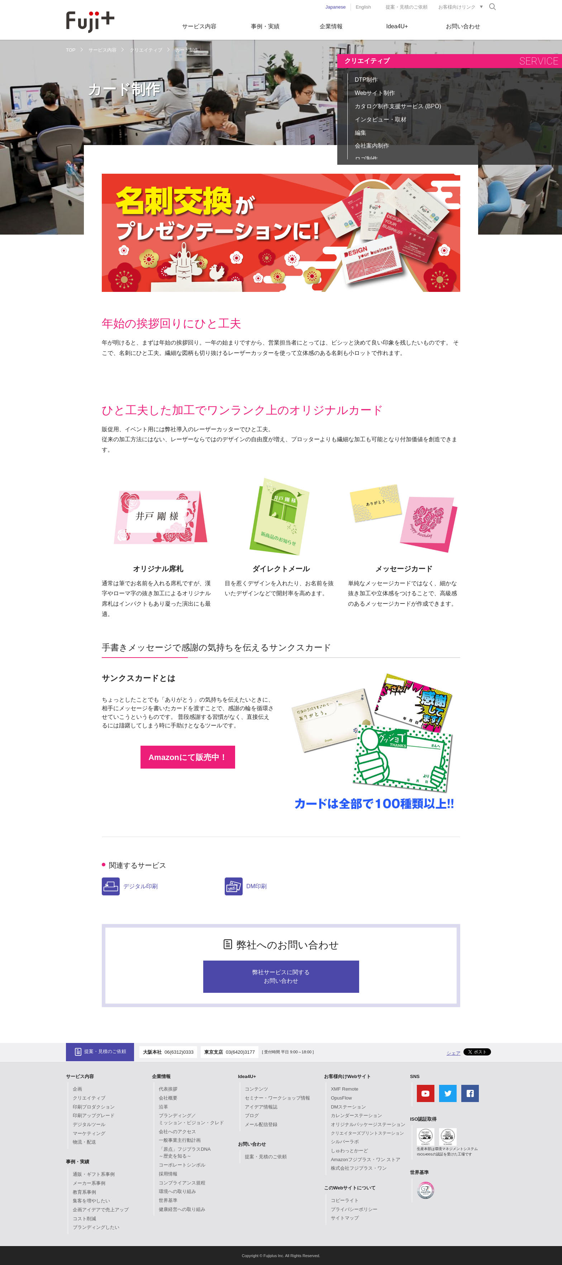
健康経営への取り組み (182, 1209)
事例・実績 (265, 26)
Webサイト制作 (375, 93)
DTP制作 (366, 80)
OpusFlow (341, 1098)
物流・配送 (84, 1142)
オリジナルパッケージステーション (368, 1124)
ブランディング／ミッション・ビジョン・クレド (191, 1119)
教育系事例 (84, 1192)
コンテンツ (256, 1089)
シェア (454, 1053)
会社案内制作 (372, 146)
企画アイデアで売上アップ (101, 1209)
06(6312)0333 (179, 1052)
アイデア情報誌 (261, 1107)
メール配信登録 (261, 1124)
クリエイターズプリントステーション (367, 1133)
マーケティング (89, 1133)
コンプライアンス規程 (182, 1182)
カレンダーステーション (356, 1115)
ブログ (252, 1115)
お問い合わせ (463, 26)
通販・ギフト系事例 (94, 1174)
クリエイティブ (146, 50)
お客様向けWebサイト (347, 1076)
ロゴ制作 (366, 159)
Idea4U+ (397, 26)
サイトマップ (345, 1218)
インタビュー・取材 (380, 119)
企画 (77, 1089)
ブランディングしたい (96, 1227)
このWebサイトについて (350, 1188)
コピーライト (345, 1200)
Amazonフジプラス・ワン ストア (365, 1159)
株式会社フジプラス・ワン (359, 1168)
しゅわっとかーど (349, 1150)
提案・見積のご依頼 (407, 7)
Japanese (335, 7)
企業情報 (331, 26)
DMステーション (348, 1107)
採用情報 (168, 1174)
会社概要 (168, 1098)
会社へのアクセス (177, 1131)
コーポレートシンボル (182, 1165)
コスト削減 (84, 1218)
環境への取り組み (177, 1191)
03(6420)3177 (240, 1052)
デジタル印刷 (130, 886)
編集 (360, 133)
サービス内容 (199, 26)
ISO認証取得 (423, 1119)
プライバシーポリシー (354, 1209)
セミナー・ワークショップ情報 (277, 1098)
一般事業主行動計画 (180, 1140)
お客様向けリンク (457, 7)
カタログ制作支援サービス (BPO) (398, 106)
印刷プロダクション (94, 1107)
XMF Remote (344, 1089)
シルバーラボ (345, 1141)
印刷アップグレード (94, 1115)
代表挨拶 (168, 1089)
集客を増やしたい (91, 1200)
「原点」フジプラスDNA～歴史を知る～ (184, 1152)
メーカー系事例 (89, 1183)
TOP (71, 50)
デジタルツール (89, 1124)
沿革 (163, 1107)
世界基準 (168, 1200)
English (363, 7)
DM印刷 (246, 886)
